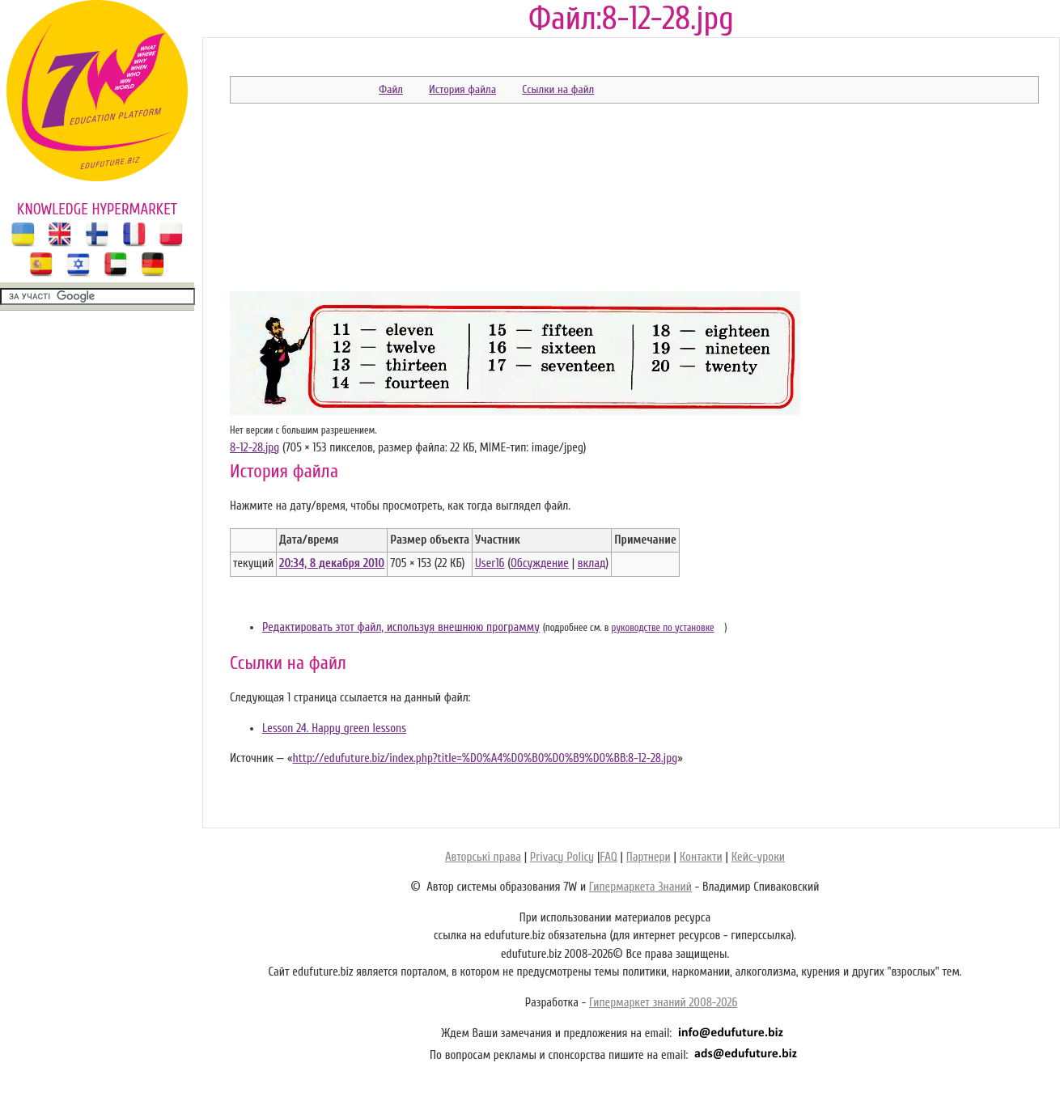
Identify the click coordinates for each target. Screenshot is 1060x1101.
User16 (489, 563)
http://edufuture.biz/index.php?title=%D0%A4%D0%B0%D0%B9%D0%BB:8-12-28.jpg (484, 758)
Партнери (648, 857)
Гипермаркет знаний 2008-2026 (663, 1003)
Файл (391, 89)
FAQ (608, 857)
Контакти (701, 857)
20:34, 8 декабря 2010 (331, 563)
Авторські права (483, 857)
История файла (462, 89)
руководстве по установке (663, 627)
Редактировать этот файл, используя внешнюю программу (401, 627)
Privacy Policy (562, 857)
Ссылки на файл (558, 89)
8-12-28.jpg (254, 448)
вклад (592, 563)
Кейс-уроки (758, 857)
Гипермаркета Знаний (640, 887)
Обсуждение (540, 563)
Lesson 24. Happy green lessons (334, 728)
